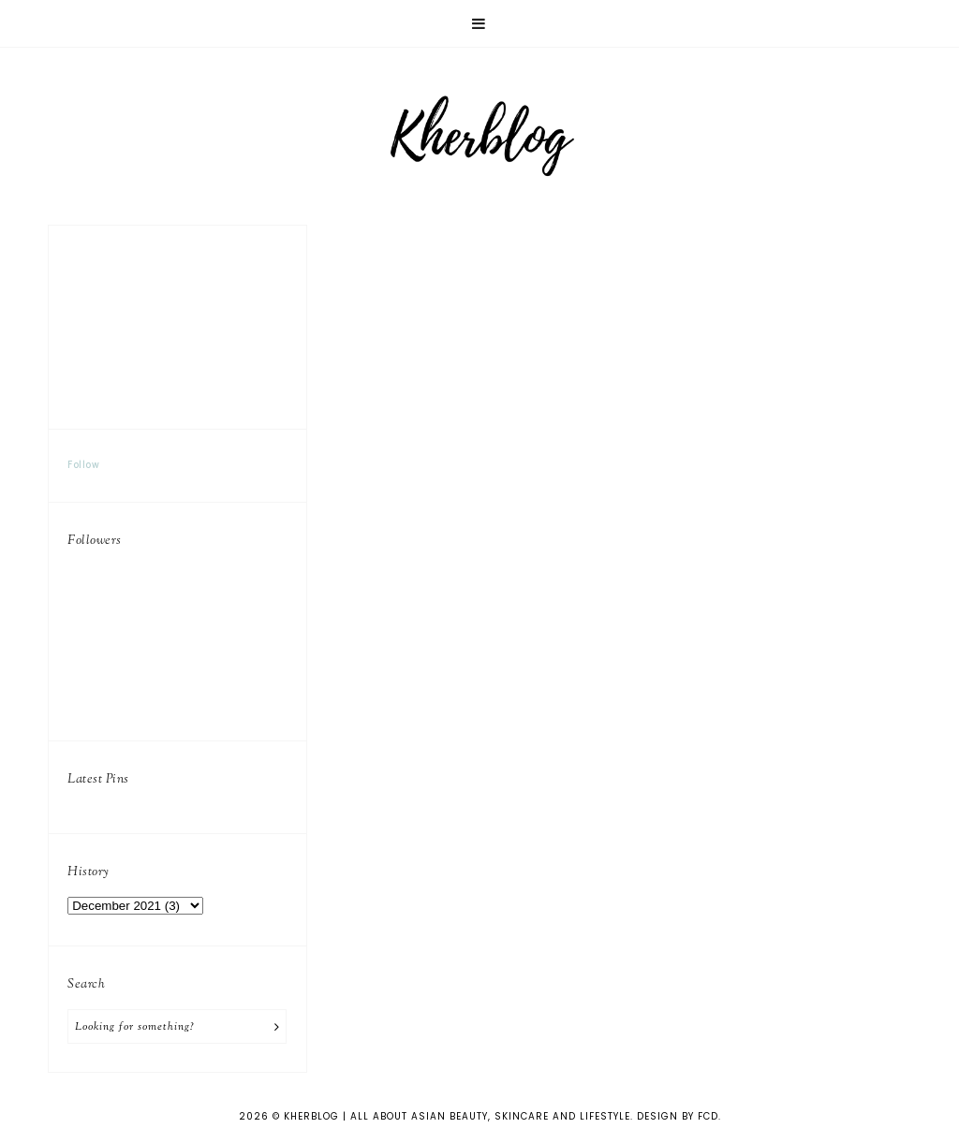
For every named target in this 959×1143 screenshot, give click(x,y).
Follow (83, 465)
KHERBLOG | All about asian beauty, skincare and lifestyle (457, 1116)
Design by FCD (677, 1116)
